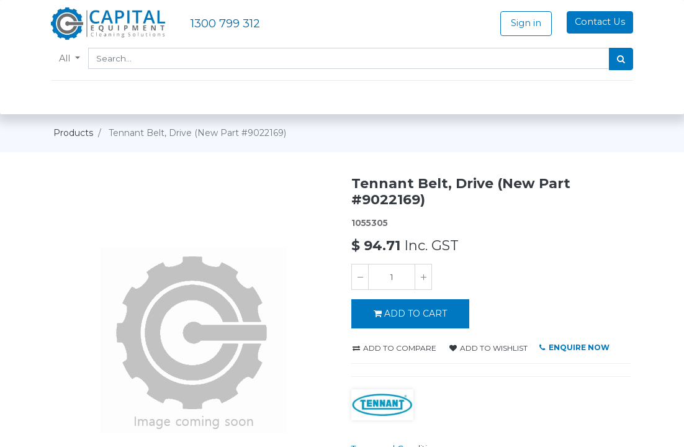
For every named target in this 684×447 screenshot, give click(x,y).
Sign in (523, 23)
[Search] (618, 59)
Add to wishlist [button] (488, 348)
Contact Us (597, 21)
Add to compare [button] (394, 348)
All (68, 58)
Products (73, 132)
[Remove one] (360, 276)
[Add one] (423, 276)
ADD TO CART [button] (410, 313)
